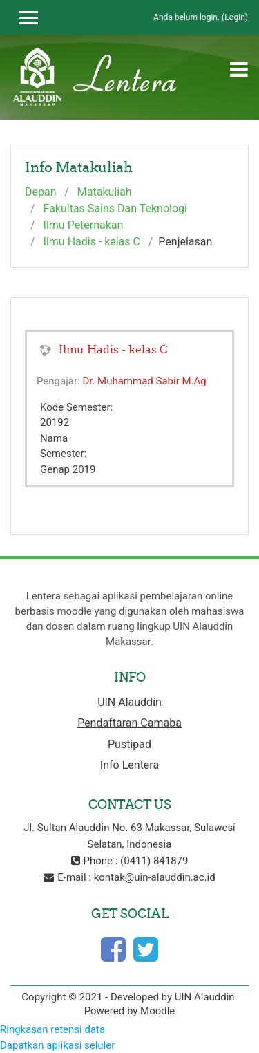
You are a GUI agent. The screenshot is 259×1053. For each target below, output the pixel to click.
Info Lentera (129, 765)
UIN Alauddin (129, 702)
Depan (41, 191)
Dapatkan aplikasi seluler (57, 1045)
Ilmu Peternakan (84, 225)
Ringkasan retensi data (52, 1029)
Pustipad (129, 744)
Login (234, 17)
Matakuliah (104, 191)
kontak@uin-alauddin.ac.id (154, 877)
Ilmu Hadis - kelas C (92, 241)
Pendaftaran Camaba (129, 722)
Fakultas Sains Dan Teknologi (115, 208)
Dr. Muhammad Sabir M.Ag (144, 381)
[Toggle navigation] (239, 69)
